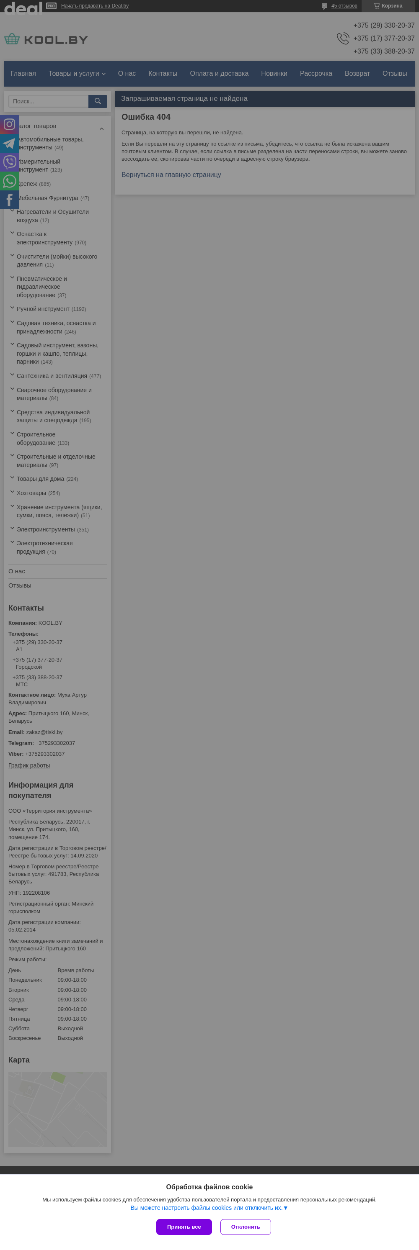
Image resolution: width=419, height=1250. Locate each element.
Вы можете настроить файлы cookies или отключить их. (206, 1207)
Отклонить (245, 1227)
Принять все (184, 1227)
